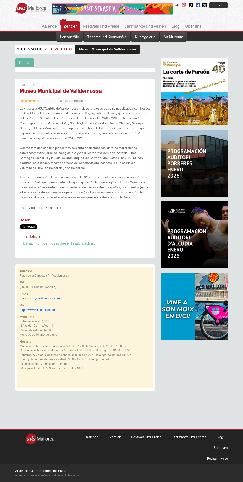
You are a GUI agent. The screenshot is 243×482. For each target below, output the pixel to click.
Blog (175, 26)
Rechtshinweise (217, 458)
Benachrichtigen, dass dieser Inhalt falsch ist (59, 243)
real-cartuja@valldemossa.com (40, 298)
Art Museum (173, 37)
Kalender (50, 26)
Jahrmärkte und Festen (145, 26)
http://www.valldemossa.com (38, 310)
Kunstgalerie (145, 37)
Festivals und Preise (101, 26)
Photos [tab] (24, 62)
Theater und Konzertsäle (107, 37)
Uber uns (193, 26)
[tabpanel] (85, 70)
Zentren (71, 26)
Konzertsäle (69, 37)
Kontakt (174, 5)
